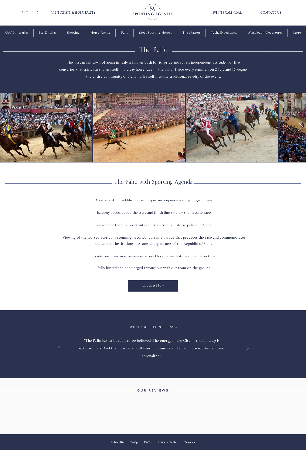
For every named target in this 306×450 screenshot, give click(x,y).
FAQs (134, 442)
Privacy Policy (168, 442)
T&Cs (148, 442)
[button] (30, 13)
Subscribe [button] (118, 442)
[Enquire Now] (153, 286)
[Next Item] (300, 127)
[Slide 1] (151, 360)
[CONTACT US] (270, 13)
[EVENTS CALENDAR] (227, 13)
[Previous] (59, 348)
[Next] (247, 348)
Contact (189, 442)
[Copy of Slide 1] (156, 359)
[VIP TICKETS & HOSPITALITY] (73, 13)
